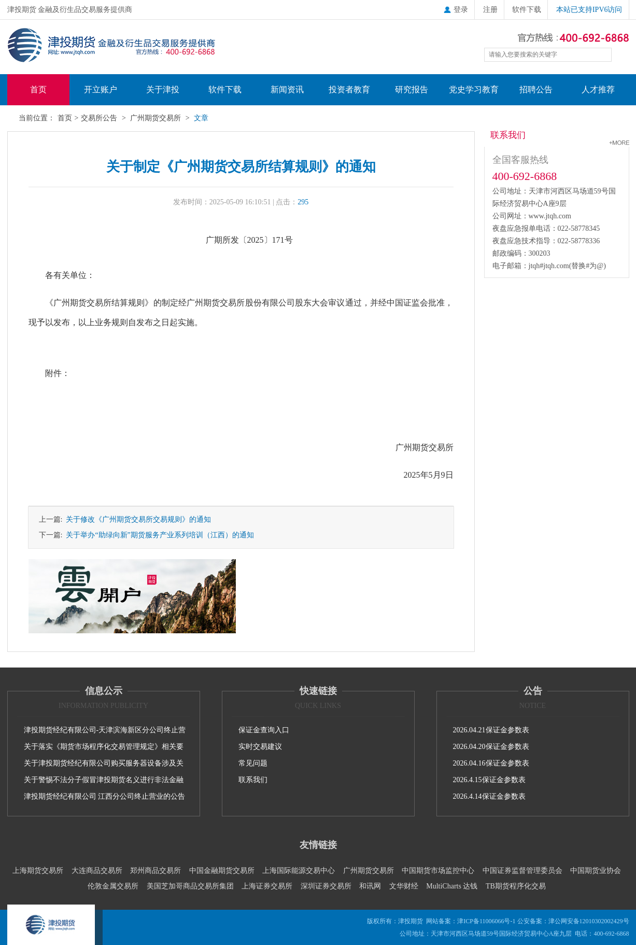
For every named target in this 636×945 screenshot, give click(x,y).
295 (303, 202)
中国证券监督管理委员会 (522, 870)
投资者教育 (349, 89)
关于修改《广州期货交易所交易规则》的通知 (136, 519)
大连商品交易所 (97, 870)
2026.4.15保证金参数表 (489, 780)
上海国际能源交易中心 (298, 870)
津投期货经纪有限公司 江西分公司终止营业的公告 (105, 796)
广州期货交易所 (155, 118)
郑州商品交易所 (155, 870)
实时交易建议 (260, 747)
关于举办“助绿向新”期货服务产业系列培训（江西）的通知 (157, 535)
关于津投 (162, 89)
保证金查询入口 (263, 730)
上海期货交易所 (37, 870)
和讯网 (370, 886)
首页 (38, 89)
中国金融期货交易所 (222, 870)
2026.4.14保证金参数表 (489, 796)
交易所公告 (99, 118)
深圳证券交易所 (326, 886)
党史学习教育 (474, 89)
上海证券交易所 (267, 886)
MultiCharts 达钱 (451, 886)
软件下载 (526, 9)
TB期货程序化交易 (516, 886)
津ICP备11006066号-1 (486, 921)
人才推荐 (598, 89)
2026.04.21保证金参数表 (491, 730)
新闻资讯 (287, 89)
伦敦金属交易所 (113, 886)
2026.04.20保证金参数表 (491, 747)
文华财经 (403, 886)
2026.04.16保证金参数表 (491, 763)
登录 (456, 9)
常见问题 (252, 763)
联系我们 (252, 780)
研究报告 (411, 89)
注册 (490, 9)
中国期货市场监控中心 (438, 870)
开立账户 (100, 89)
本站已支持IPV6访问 (589, 9)
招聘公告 (536, 89)
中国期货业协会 (595, 870)
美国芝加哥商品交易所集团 (190, 886)
